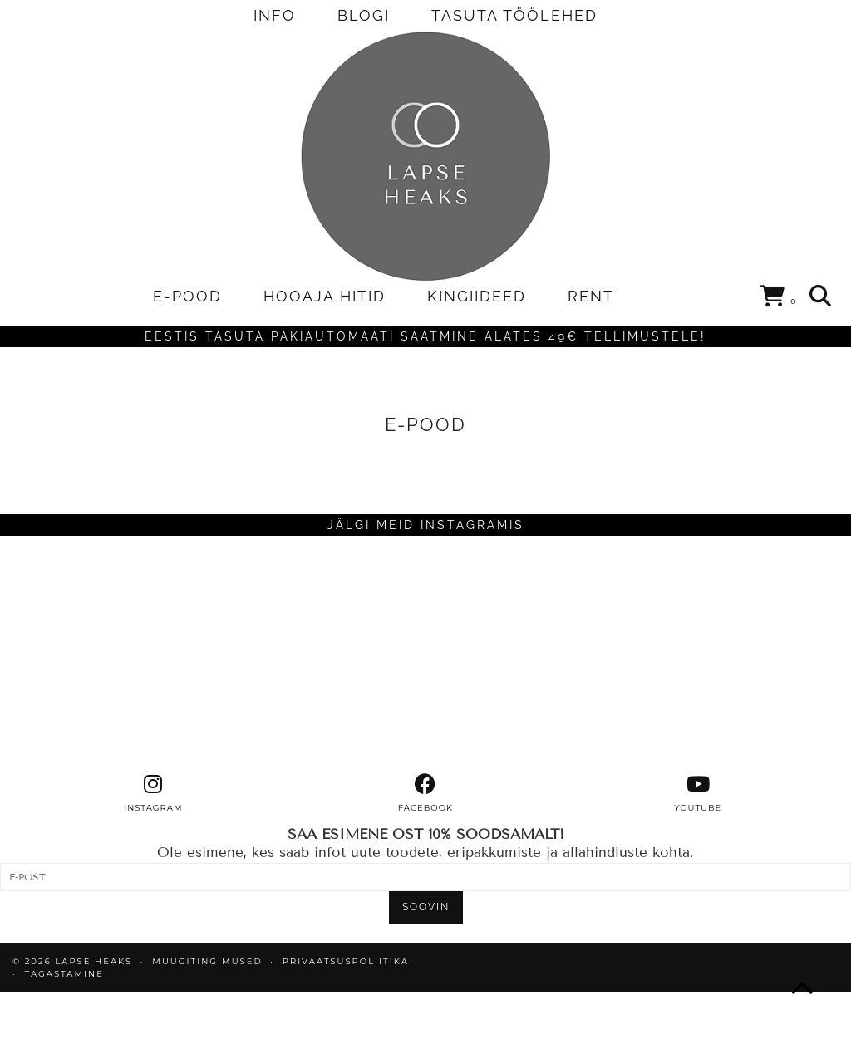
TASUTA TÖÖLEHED (514, 15)
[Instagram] (106, 654)
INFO (274, 15)
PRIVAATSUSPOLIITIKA (346, 961)
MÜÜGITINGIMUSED (207, 961)
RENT (591, 296)
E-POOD (187, 296)
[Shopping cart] (779, 299)
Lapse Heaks (93, 961)
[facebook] (425, 793)
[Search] (821, 296)
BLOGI (363, 15)
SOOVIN (426, 907)
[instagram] (153, 793)
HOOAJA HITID (324, 296)
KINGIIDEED (476, 296)
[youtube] (698, 793)
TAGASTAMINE (64, 973)
